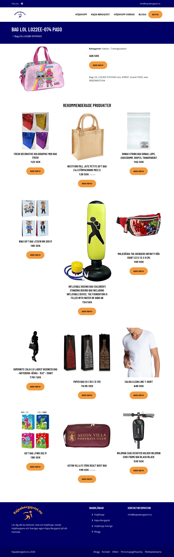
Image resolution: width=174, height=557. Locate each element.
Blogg (142, 14)
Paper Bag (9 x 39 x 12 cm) (87, 381)
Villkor (115, 551)
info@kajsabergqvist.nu (150, 3)
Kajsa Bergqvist (100, 14)
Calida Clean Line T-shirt (139, 381)
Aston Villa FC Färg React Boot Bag (87, 465)
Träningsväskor (118, 48)
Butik (155, 14)
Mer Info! (98, 65)
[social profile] (22, 3)
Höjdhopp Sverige (124, 14)
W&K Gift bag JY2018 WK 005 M (35, 241)
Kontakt (106, 551)
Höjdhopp (81, 14)
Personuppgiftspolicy (132, 551)
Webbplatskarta (153, 551)
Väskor (105, 48)
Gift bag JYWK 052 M (35, 453)
